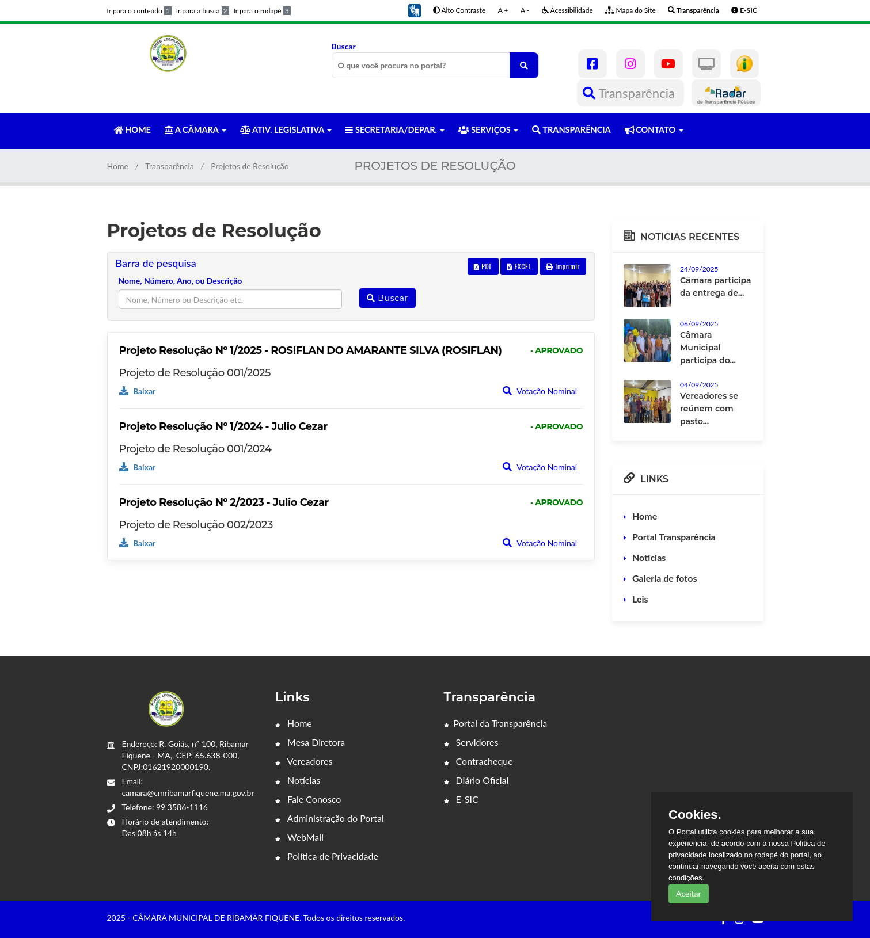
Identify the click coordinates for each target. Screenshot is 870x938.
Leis (640, 598)
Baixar (137, 391)
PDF (483, 266)
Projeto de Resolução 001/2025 (195, 373)
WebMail (299, 837)
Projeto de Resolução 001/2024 (195, 449)
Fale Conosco (308, 799)
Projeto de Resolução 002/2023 (196, 524)
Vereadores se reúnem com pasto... (709, 408)
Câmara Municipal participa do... (708, 347)
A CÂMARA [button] (195, 130)
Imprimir (563, 266)
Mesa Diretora (310, 742)
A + (503, 10)
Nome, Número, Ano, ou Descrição (180, 280)
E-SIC (461, 799)
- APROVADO (556, 350)
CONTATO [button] (654, 130)
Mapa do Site (630, 10)
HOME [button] (132, 130)
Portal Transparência (674, 536)
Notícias (297, 780)
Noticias (649, 557)
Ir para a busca (202, 10)
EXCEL (519, 266)
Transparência (630, 93)
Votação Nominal (540, 391)
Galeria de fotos (664, 578)
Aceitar (688, 893)
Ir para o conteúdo (139, 10)
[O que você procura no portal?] (524, 65)
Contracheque (478, 761)
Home (117, 166)
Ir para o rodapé (262, 10)
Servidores (471, 742)
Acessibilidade (567, 10)
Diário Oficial (476, 780)
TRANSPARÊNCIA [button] (571, 130)
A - (525, 10)
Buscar (435, 59)
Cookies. (694, 815)
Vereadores (303, 761)
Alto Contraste (459, 10)
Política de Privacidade (326, 856)
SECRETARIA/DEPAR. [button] (395, 130)
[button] (414, 9)
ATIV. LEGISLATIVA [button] (286, 130)
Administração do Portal (329, 818)
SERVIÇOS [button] (488, 130)
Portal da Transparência (496, 723)
